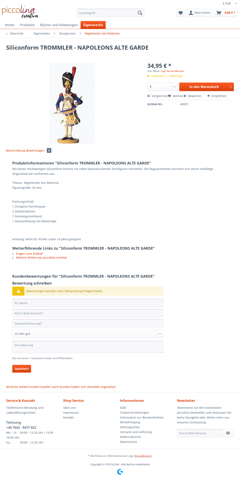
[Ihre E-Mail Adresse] (200, 433)
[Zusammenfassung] (87, 323)
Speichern (22, 369)
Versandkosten (143, 456)
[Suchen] (140, 13)
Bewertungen (38, 150)
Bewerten (192, 96)
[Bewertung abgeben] (87, 333)
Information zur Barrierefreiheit (142, 417)
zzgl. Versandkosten (172, 71)
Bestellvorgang (130, 422)
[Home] (9, 25)
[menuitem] (110, 15)
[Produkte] (27, 25)
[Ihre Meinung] (87, 347)
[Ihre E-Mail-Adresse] (87, 313)
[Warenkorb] (226, 13)
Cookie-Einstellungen (134, 412)
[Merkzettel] (180, 13)
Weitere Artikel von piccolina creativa (39, 257)
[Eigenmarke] (93, 25)
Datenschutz (128, 442)
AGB (123, 408)
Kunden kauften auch (44, 387)
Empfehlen (217, 96)
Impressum (71, 412)
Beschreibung (15, 150)
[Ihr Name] (87, 303)
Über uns (69, 408)
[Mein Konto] (199, 13)
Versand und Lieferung (136, 432)
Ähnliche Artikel (17, 387)
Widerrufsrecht (130, 437)
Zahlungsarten (130, 427)
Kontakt (68, 417)
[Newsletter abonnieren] (228, 433)
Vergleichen (157, 96)
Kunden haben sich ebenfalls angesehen (87, 387)
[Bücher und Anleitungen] (59, 25)
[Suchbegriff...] (110, 13)
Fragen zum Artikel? (27, 254)
